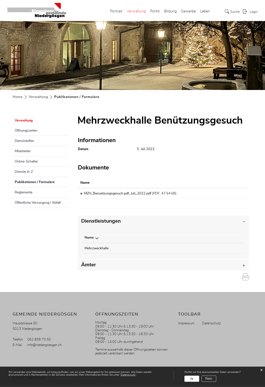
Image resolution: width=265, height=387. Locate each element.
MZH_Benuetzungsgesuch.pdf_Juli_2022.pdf (113, 193)
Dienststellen (24, 141)
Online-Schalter (26, 161)
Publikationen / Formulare (41, 181)
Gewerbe (188, 11)
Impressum (186, 324)
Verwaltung (136, 11)
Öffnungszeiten (26, 130)
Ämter (88, 266)
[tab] (163, 222)
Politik (155, 11)
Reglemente (23, 192)
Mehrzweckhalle (97, 249)
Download (233, 194)
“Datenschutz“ (128, 375)
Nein (208, 378)
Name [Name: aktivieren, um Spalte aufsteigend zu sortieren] (85, 182)
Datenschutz (211, 324)
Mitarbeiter (23, 151)
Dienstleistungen (101, 222)
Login (254, 11)
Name (89, 239)
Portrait (116, 11)
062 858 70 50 (39, 341)
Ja (191, 378)
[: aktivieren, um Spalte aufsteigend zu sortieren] (233, 183)
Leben (205, 11)
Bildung (170, 11)
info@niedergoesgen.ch (44, 346)
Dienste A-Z (24, 171)
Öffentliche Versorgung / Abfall (38, 202)
